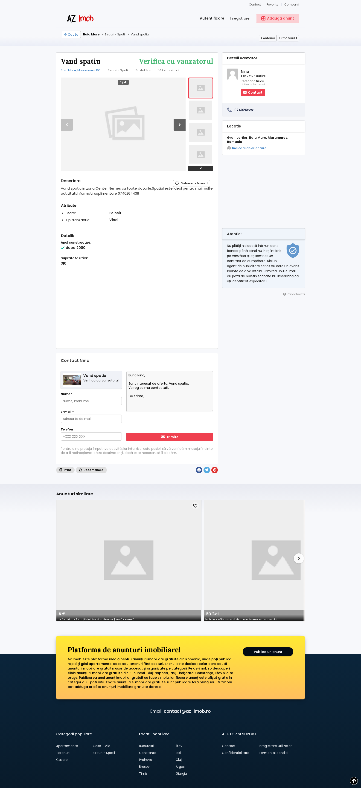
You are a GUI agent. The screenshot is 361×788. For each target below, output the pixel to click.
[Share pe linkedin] (179, 730)
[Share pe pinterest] (161, 730)
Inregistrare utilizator (275, 663)
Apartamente (67, 663)
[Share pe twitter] (170, 730)
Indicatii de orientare (246, 148)
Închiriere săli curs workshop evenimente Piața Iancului (129, 535)
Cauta (71, 34)
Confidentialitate (235, 670)
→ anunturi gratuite (82, 736)
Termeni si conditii (273, 670)
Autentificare (212, 18)
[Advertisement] (137, 312)
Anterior (267, 38)
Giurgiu (181, 691)
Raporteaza (294, 294)
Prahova (145, 677)
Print (65, 470)
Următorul (288, 38)
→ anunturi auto (78, 728)
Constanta (147, 670)
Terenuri (63, 670)
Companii (291, 4)
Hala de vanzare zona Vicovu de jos (276, 535)
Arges (180, 684)
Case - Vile (101, 663)
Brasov (144, 684)
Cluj (179, 677)
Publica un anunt (268, 570)
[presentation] (156, 422)
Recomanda (91, 470)
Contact (255, 4)
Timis (143, 691)
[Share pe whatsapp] (142, 730)
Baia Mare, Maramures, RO (81, 70)
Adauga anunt (177, 758)
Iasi (178, 670)
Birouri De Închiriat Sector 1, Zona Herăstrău (227, 535)
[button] (180, 125)
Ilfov (179, 663)
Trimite (169, 437)
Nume (66, 394)
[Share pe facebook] (152, 730)
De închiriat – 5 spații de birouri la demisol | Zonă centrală (80, 535)
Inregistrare (240, 18)
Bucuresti (146, 663)
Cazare (62, 677)
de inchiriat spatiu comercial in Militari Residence (178, 535)
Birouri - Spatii (104, 670)
